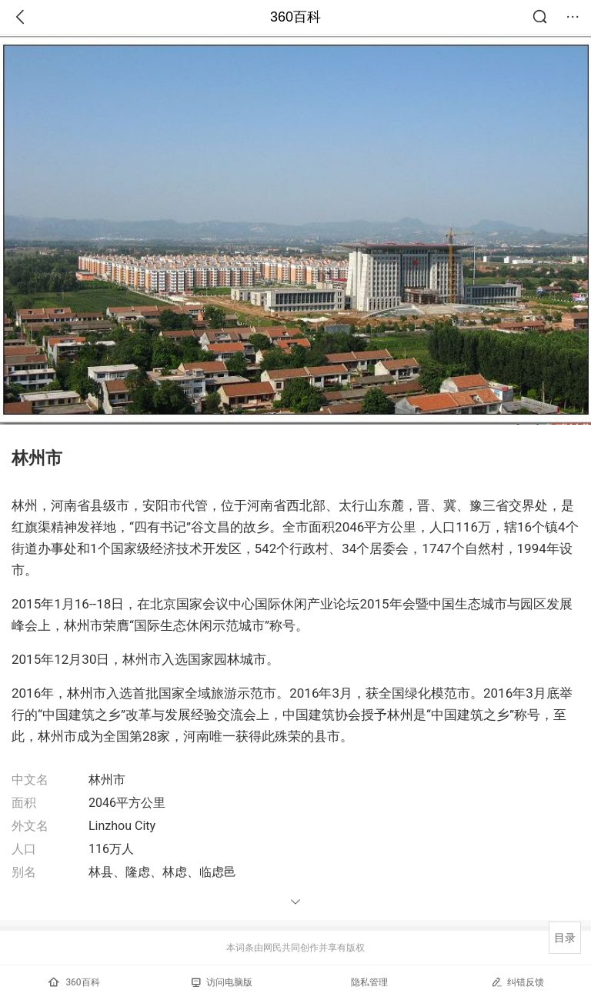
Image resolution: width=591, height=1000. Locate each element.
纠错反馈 (517, 982)
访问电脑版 (222, 982)
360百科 (295, 17)
